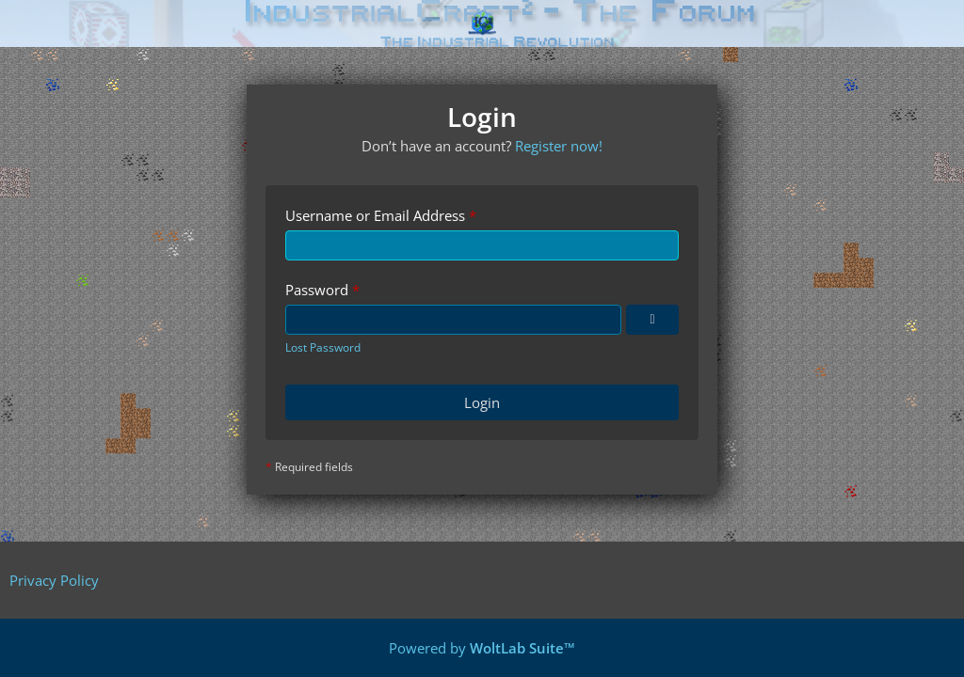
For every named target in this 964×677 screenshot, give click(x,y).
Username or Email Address (375, 215)
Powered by (482, 647)
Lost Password (323, 347)
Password (316, 289)
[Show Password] (652, 320)
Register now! (558, 145)
